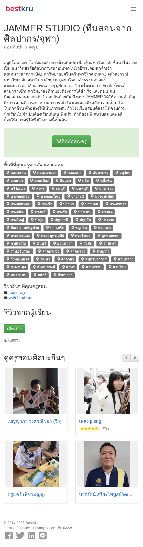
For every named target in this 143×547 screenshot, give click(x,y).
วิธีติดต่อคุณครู (71, 141)
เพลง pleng (90, 421)
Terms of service (17, 528)
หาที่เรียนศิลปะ (20, 298)
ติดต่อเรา (65, 528)
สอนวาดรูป (17, 293)
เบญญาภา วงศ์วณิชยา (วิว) (34, 421)
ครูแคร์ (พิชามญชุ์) (26, 494)
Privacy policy (44, 528)
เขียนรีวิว (14, 329)
